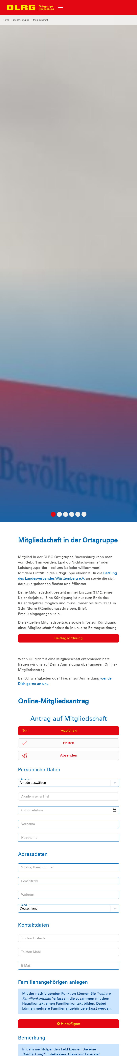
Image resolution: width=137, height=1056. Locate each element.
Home (6, 20)
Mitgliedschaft (40, 20)
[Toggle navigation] (60, 7)
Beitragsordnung (68, 638)
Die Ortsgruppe (21, 20)
